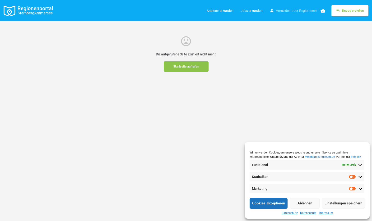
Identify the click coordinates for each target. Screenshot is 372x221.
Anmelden (283, 11)
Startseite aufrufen (186, 66)
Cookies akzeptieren (268, 203)
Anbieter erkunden (220, 11)
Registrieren (308, 11)
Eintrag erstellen (350, 11)
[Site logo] (29, 10)
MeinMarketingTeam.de (320, 156)
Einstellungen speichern (343, 203)
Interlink (356, 156)
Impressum (326, 213)
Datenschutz (290, 213)
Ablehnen (305, 203)
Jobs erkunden (251, 11)
